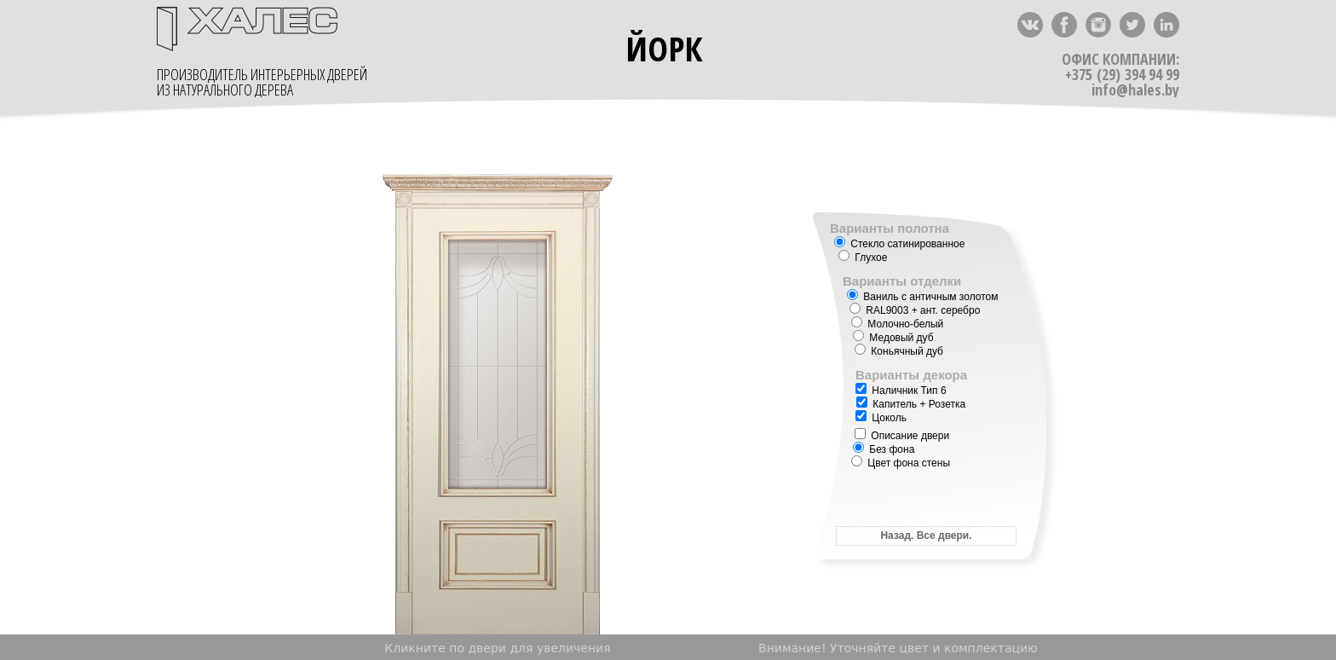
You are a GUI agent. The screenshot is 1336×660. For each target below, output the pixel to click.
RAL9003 (887, 310)
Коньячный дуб (899, 351)
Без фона (883, 449)
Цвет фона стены (900, 463)
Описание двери (902, 436)
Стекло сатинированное (899, 244)
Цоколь (881, 418)
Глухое (862, 257)
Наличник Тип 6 (901, 391)
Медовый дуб (893, 338)
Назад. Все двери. (925, 535)
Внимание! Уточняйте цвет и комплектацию (898, 648)
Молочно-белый (897, 324)
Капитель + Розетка (910, 404)
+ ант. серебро (914, 310)
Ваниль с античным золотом (922, 297)
